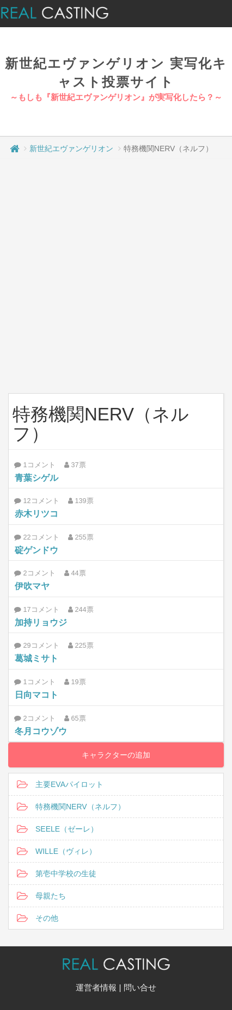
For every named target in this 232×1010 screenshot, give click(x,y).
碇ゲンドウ (36, 550)
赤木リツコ (36, 513)
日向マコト (36, 694)
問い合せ (140, 987)
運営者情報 (96, 987)
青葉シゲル (36, 477)
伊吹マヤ (32, 586)
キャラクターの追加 (116, 755)
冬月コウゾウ (41, 731)
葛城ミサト (36, 658)
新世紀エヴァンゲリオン (71, 148)
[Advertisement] (112, 276)
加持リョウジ (41, 622)
